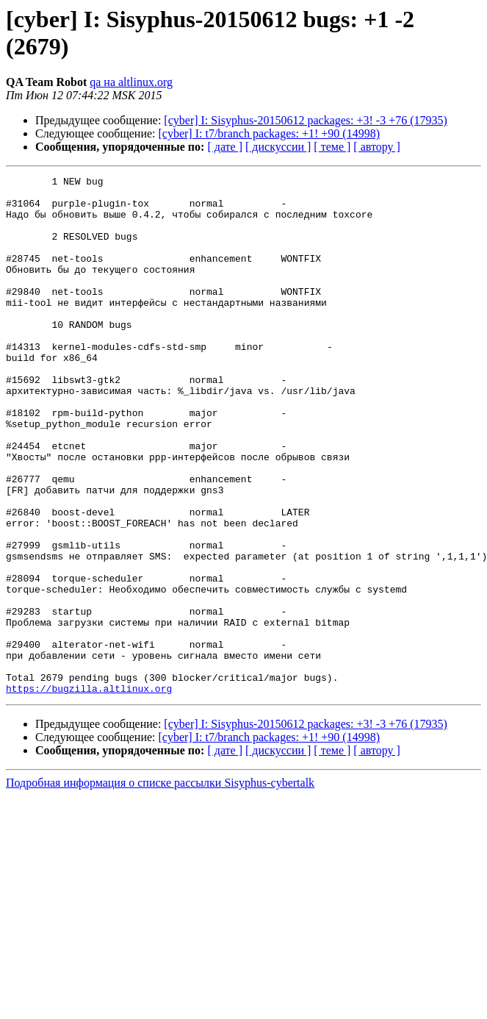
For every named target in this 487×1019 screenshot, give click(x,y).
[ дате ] (224, 146)
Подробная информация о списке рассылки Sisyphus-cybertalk (160, 886)
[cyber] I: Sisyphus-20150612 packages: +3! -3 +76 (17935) (305, 120)
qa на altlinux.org (131, 82)
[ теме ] (332, 146)
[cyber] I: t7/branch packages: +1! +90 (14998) (269, 133)
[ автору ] (376, 146)
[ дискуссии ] (278, 146)
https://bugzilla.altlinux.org (89, 791)
